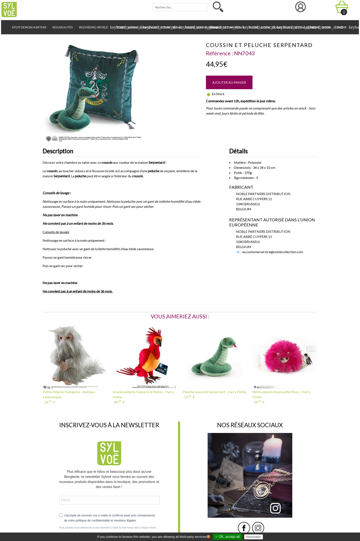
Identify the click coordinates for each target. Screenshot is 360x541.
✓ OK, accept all (227, 536)
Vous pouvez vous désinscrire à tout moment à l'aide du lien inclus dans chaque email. (107, 527)
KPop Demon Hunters (28, 27)
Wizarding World (95, 27)
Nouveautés (62, 27)
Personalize (253, 536)
